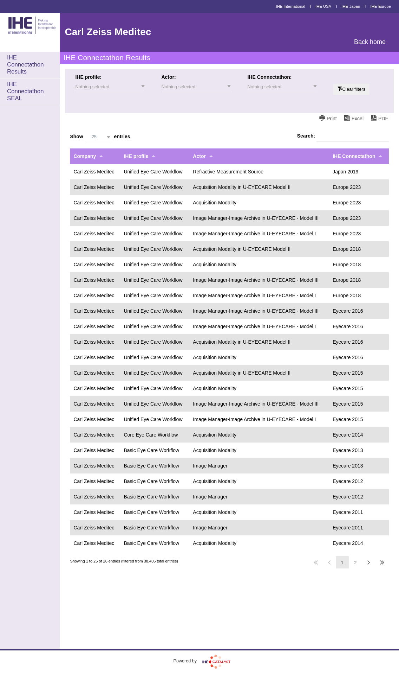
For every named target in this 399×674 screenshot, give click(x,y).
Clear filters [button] (353, 89)
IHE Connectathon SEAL (25, 91)
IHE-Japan (350, 6)
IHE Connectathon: (269, 77)
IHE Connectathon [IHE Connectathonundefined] (354, 156)
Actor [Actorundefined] (199, 156)
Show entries (100, 137)
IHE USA (323, 6)
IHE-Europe (381, 6)
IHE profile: (88, 77)
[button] (110, 87)
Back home (370, 41)
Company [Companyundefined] (84, 156)
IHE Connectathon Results (25, 64)
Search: (343, 136)
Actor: (168, 77)
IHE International (290, 6)
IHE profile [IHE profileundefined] (136, 156)
